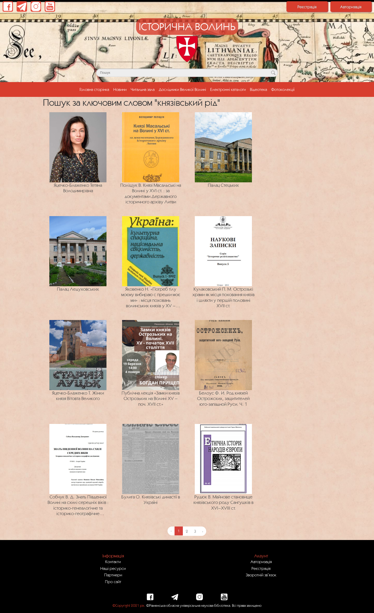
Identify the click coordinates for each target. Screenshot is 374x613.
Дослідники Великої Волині (182, 89)
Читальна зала (143, 89)
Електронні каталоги (228, 89)
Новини (119, 89)
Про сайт (113, 581)
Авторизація (351, 6)
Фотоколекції (283, 89)
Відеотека (258, 89)
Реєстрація (307, 6)
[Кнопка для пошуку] (273, 73)
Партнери (113, 574)
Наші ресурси (113, 568)
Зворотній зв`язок (261, 574)
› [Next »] (202, 531)
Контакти (113, 561)
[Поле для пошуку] (187, 73)
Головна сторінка (95, 89)
